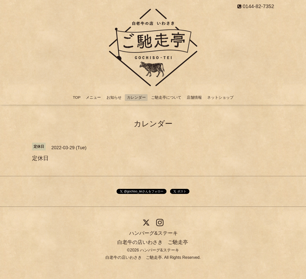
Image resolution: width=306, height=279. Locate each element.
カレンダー (136, 97)
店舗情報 (194, 97)
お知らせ (114, 97)
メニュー (93, 97)
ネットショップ (220, 97)
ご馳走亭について (166, 97)
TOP (77, 97)
